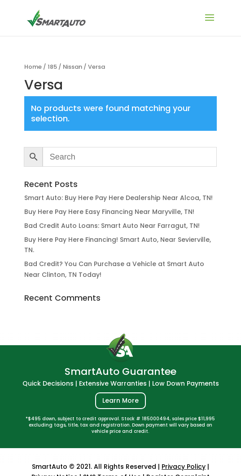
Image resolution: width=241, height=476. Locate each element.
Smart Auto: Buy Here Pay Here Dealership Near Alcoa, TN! (118, 197)
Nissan (72, 66)
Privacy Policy (184, 466)
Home (33, 66)
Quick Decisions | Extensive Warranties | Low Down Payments (120, 383)
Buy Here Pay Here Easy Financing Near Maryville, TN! (109, 211)
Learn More (120, 400)
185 (52, 66)
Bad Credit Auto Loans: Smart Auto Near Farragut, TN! (112, 225)
